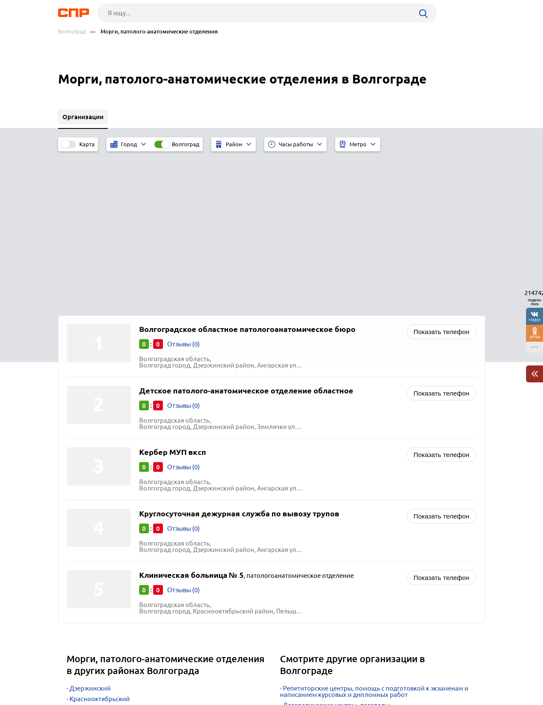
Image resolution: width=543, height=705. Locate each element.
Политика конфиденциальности (172, 698)
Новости (126, 673)
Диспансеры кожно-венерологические (341, 580)
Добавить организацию (447, 673)
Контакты (248, 673)
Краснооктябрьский (100, 542)
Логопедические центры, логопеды (336, 548)
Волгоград (72, 31)
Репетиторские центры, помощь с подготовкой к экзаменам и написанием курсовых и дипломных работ (374, 534)
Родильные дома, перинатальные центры (346, 569)
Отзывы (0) (183, 187)
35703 (534, 336)
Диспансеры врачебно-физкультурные (340, 559)
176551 (534, 320)
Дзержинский (90, 531)
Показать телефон (442, 174)
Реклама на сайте (186, 673)
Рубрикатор (74, 673)
